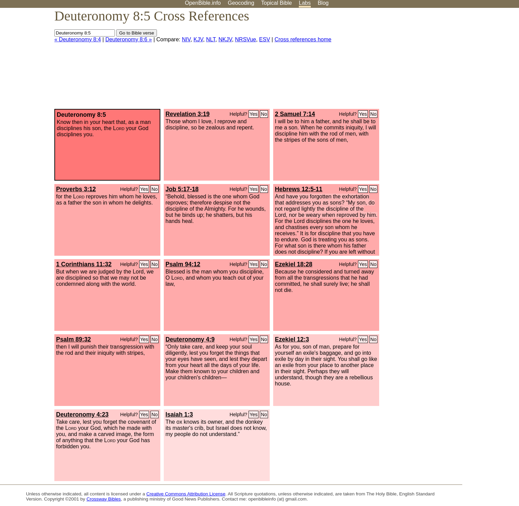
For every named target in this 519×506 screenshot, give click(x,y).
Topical (276, 3)
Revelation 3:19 (187, 114)
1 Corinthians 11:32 (83, 264)
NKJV (225, 39)
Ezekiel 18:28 (293, 264)
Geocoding (241, 3)
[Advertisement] (450, 61)
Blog (323, 3)
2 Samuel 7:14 (295, 114)
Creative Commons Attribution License (185, 493)
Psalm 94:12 (182, 264)
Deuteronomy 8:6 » (128, 39)
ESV (264, 39)
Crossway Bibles (103, 499)
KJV (198, 39)
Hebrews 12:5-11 (298, 189)
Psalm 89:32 (73, 339)
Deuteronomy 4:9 (190, 339)
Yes (253, 114)
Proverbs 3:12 (76, 189)
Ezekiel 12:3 (292, 339)
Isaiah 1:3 (179, 414)
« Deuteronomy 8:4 (77, 39)
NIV (186, 39)
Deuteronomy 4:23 (82, 414)
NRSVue (245, 39)
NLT (210, 39)
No (264, 114)
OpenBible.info (203, 3)
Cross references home (303, 39)
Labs (305, 3)
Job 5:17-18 (182, 189)
